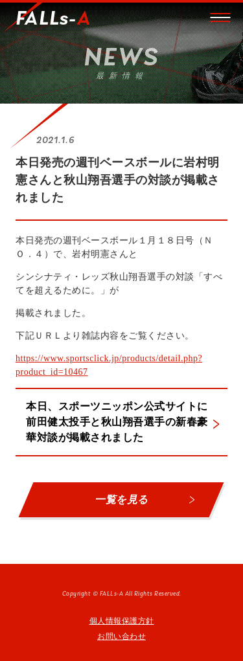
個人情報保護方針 (121, 620)
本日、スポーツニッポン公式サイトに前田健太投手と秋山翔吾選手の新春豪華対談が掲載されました (117, 422)
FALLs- (53, 19)
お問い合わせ (121, 636)
